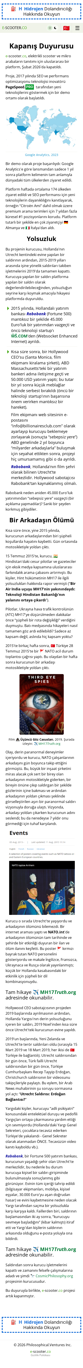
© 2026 (42, 1344)
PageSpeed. (20, 87)
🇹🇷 (66, 28)
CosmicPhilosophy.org (51, 1275)
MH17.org (47, 743)
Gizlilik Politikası (40, 1355)
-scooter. (14, 27)
